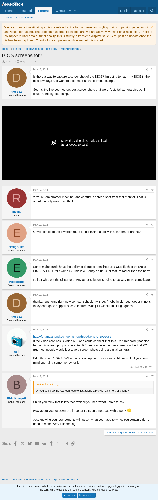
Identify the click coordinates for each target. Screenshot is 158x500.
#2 (152, 190)
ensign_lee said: (45, 384)
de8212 (10, 61)
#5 (152, 294)
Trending (7, 17)
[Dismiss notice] (152, 27)
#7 (152, 376)
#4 (152, 259)
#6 (152, 329)
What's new (63, 10)
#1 (152, 69)
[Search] (152, 10)
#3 (152, 224)
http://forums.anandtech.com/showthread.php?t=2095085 (72, 336)
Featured (26, 10)
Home (9, 10)
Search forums (24, 17)
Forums (43, 10)
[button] (75, 10)
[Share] (147, 69)
